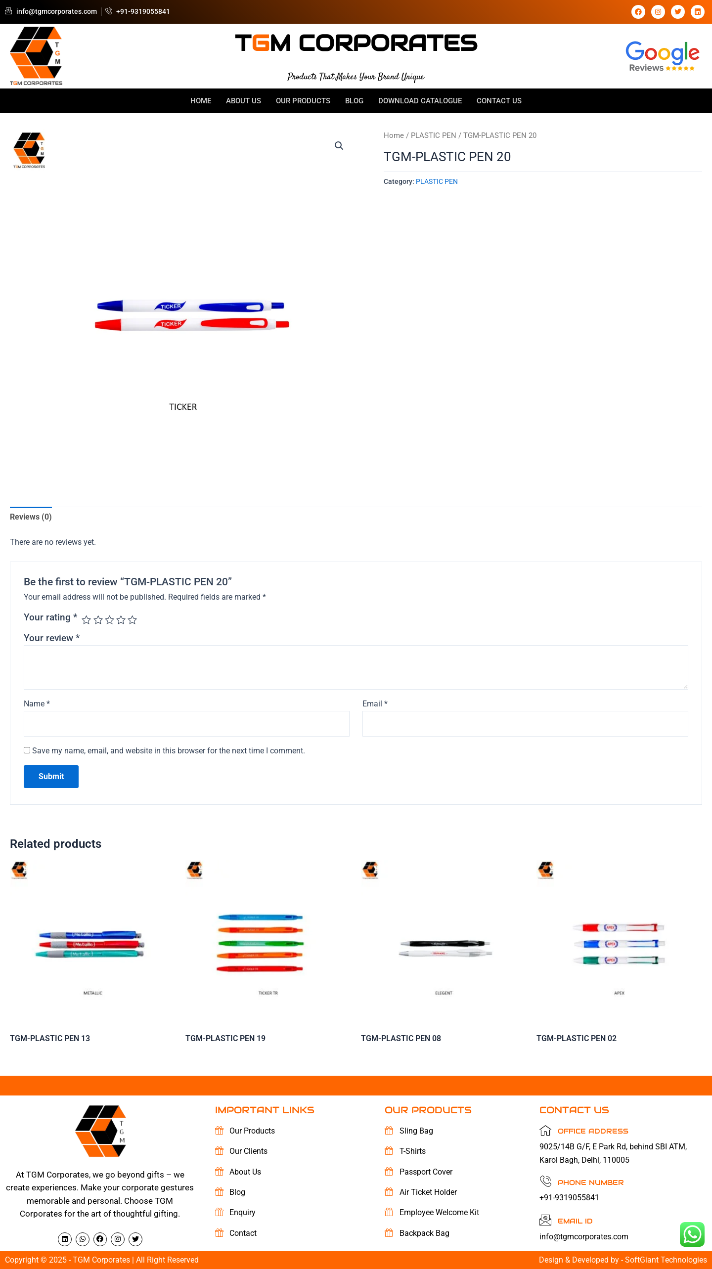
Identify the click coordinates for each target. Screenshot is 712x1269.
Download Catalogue (420, 100)
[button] (339, 146)
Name (37, 703)
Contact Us (499, 100)
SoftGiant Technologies (666, 1260)
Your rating (50, 617)
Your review (52, 638)
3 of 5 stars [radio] (109, 619)
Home (200, 100)
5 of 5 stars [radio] (132, 619)
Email (375, 703)
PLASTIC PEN (433, 135)
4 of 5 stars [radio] (121, 619)
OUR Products (303, 100)
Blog (354, 100)
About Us (243, 100)
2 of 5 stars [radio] (98, 619)
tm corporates (356, 43)
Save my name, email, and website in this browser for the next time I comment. (168, 750)
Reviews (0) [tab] (31, 517)
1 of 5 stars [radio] (86, 619)
